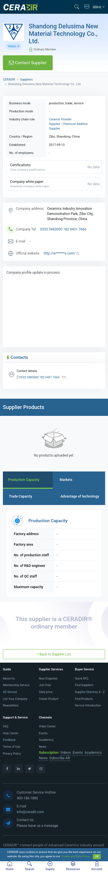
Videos (65, 753)
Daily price (45, 692)
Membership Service (16, 685)
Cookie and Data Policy (75, 856)
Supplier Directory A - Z (90, 692)
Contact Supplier (28, 62)
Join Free (45, 685)
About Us (9, 678)
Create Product (48, 698)
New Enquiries (48, 678)
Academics (46, 739)
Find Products (84, 698)
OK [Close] (97, 856)
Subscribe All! (59, 758)
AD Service (10, 692)
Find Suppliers (84, 685)
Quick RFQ (81, 678)
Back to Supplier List (54, 654)
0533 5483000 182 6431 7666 (63, 229)
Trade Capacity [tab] (20, 496)
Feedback (9, 739)
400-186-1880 (27, 798)
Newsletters (10, 705)
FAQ (5, 726)
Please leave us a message (37, 826)
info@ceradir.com (30, 812)
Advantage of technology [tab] (79, 496)
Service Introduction (88, 705)
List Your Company (15, 698)
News (42, 746)
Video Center (47, 726)
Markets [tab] (66, 480)
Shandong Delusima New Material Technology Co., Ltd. (63, 34)
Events (43, 733)
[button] (78, 7)
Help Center (10, 733)
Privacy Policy (12, 753)
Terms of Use (11, 746)
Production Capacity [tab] (23, 480)
